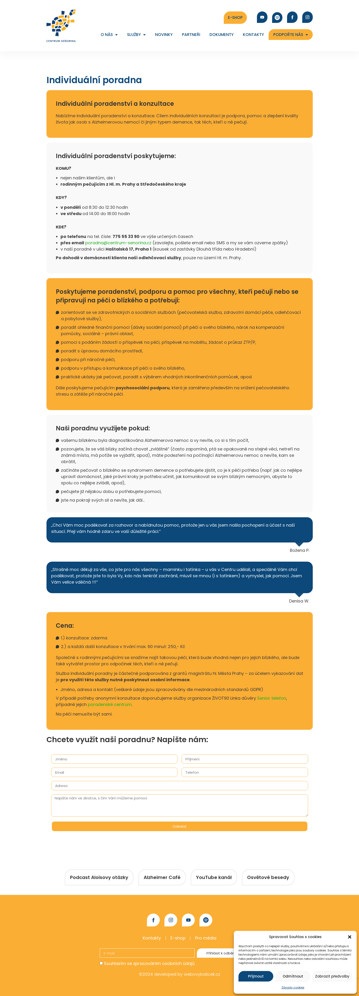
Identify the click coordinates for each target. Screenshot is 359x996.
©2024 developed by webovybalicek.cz (179, 974)
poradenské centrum (110, 704)
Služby (136, 34)
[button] (349, 937)
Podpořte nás (290, 34)
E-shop (178, 938)
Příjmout (256, 976)
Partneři (191, 34)
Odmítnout (293, 976)
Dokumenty (222, 34)
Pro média (205, 938)
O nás (109, 34)
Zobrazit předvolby (332, 976)
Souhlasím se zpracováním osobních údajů (149, 963)
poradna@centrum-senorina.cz (119, 243)
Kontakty (253, 34)
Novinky (164, 34)
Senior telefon (271, 698)
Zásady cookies (292, 987)
